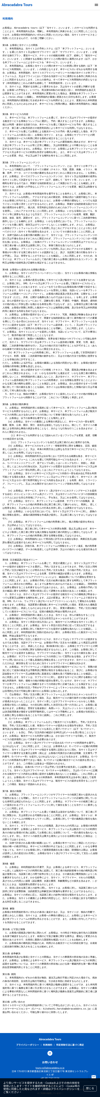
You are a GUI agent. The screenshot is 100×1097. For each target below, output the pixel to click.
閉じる (90, 1088)
